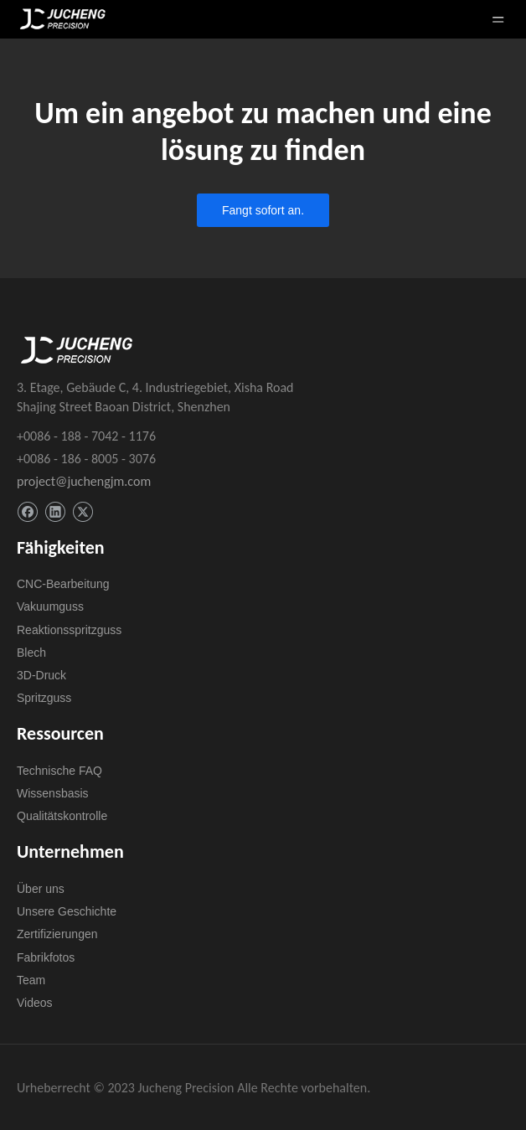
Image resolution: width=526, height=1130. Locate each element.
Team (31, 980)
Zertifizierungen (57, 934)
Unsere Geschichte (66, 911)
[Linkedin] (54, 512)
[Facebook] (27, 512)
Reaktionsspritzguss (69, 630)
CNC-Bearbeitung (63, 584)
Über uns (40, 888)
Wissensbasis (53, 793)
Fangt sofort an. (263, 210)
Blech (31, 652)
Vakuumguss (50, 606)
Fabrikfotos (46, 957)
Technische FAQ (59, 770)
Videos (35, 1002)
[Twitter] (82, 512)
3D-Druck (41, 675)
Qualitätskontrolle (62, 816)
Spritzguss (44, 697)
